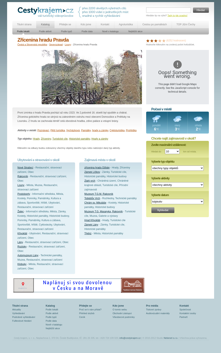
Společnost (185, 309)
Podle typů (66, 31)
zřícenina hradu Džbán (97, 167)
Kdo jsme (86, 24)
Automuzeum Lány (28, 255)
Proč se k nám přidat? (90, 309)
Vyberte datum (160, 195)
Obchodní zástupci (122, 313)
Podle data (87, 31)
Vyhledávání (18, 313)
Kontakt (105, 24)
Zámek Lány (91, 224)
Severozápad (56, 44)
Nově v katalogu (110, 31)
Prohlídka (131, 130)
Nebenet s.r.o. (171, 338)
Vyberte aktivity (160, 178)
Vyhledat (162, 210)
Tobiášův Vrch (92, 198)
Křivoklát (22, 233)
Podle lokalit (23, 31)
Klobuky (22, 264)
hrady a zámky (100, 130)
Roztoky (22, 246)
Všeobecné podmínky (124, 317)
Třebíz (88, 233)
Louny (68, 44)
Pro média (152, 305)
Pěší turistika (58, 130)
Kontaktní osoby (188, 313)
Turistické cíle (60, 138)
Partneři (184, 317)
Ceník (82, 317)
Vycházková (73, 130)
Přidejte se (65, 24)
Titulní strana (24, 24)
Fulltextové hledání (22, 321)
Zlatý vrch (89, 180)
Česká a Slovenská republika (32, 44)
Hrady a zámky (99, 138)
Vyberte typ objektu (162, 161)
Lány (20, 242)
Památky (86, 130)
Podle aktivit (45, 31)
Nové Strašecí (25, 167)
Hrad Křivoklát (92, 220)
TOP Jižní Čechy (185, 24)
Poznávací (43, 130)
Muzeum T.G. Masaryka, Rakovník (103, 211)
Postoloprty (24, 193)
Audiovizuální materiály (158, 313)
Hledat (201, 10)
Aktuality (16, 309)
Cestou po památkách (154, 24)
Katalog (45, 24)
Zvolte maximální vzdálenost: (168, 145)
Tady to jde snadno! (177, 15)
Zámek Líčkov (92, 172)
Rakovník (23, 176)
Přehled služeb (87, 313)
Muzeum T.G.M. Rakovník (98, 193)
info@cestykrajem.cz (130, 338)
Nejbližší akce (135, 31)
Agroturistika (126, 24)
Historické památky (79, 138)
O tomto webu (120, 309)
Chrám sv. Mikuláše (95, 202)
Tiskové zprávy (153, 309)
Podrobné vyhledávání (23, 317)
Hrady (36, 138)
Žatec (21, 211)
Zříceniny (46, 138)
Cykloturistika (117, 130)
